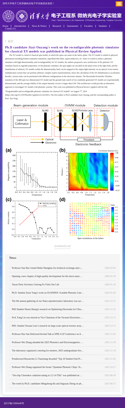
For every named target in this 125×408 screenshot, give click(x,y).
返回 (9, 41)
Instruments (72, 26)
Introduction (20, 26)
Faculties (88, 26)
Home (5, 26)
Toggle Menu (119, 3)
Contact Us (10, 28)
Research (57, 26)
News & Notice (39, 26)
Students (103, 26)
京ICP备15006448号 (13, 403)
